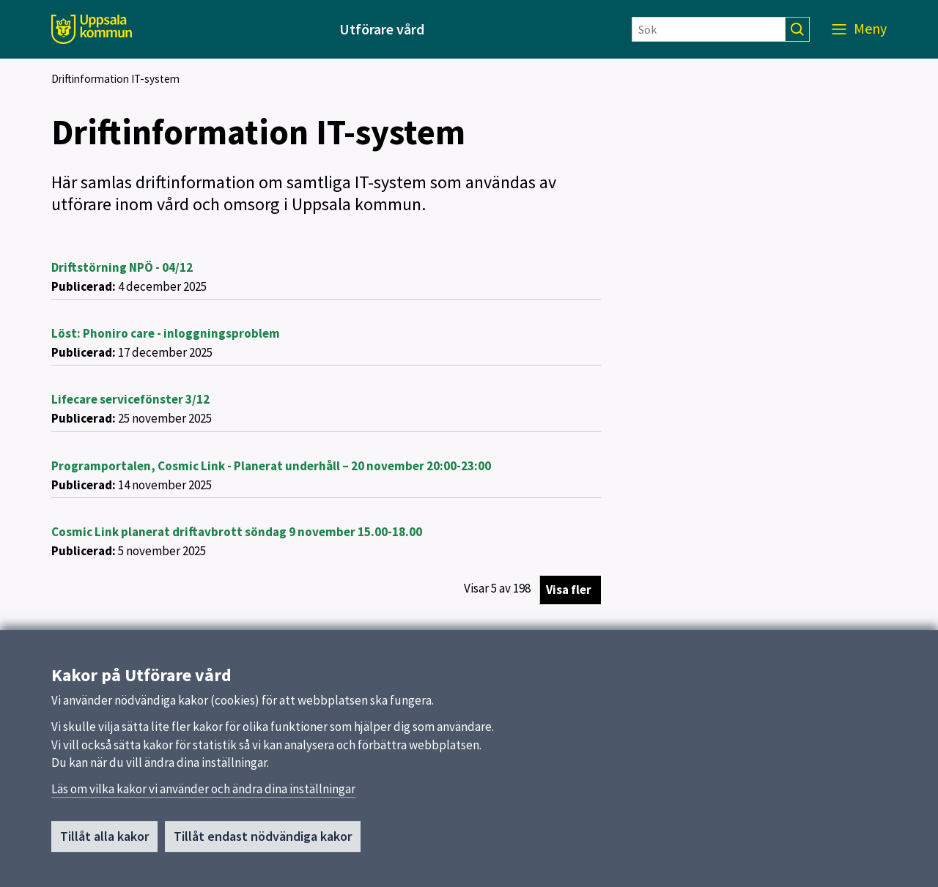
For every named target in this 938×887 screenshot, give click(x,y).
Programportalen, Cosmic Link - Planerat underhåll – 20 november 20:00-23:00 (271, 466)
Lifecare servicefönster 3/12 (130, 399)
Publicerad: (83, 286)
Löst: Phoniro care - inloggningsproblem (165, 333)
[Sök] (709, 29)
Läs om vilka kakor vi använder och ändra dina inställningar (203, 795)
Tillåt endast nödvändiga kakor (263, 842)
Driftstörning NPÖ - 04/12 (122, 267)
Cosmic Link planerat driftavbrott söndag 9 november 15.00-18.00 (236, 532)
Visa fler (568, 590)
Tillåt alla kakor (104, 842)
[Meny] (859, 29)
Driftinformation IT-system (115, 79)
